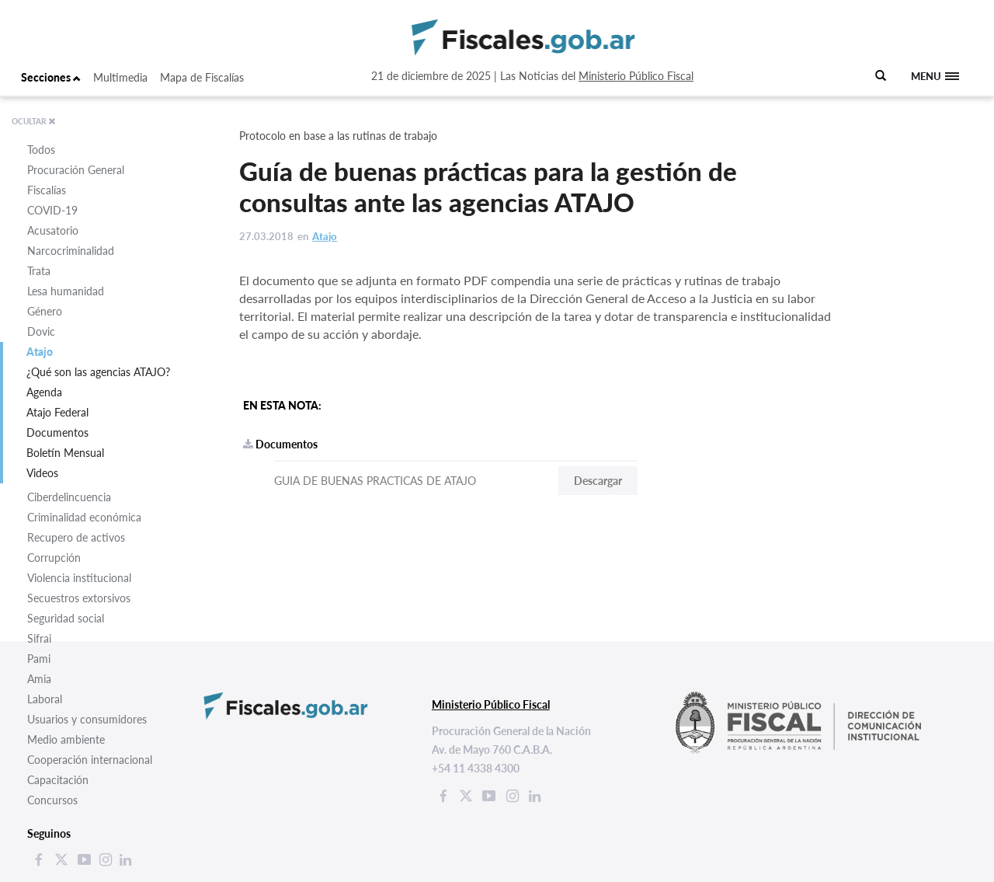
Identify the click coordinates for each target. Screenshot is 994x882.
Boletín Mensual (65, 452)
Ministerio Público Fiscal (636, 75)
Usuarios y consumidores (87, 719)
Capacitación (58, 779)
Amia (39, 678)
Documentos (57, 432)
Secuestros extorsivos (78, 598)
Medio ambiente (66, 739)
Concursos (52, 800)
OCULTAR (34, 121)
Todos (41, 149)
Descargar (598, 480)
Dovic (41, 331)
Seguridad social (65, 618)
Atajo (39, 351)
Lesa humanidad (65, 291)
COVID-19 (52, 210)
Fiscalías (46, 190)
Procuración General (75, 169)
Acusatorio (52, 230)
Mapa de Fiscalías (202, 77)
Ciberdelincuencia (69, 497)
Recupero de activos (76, 537)
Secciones (51, 77)
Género (44, 311)
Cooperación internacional (89, 759)
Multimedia (120, 77)
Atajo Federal (57, 412)
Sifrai (39, 638)
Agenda (44, 392)
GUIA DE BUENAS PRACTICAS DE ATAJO (375, 480)
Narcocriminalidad (70, 250)
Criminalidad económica (84, 517)
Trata (38, 270)
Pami (38, 658)
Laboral (44, 699)
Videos (42, 472)
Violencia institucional (79, 577)
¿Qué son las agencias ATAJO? (98, 371)
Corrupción (54, 557)
